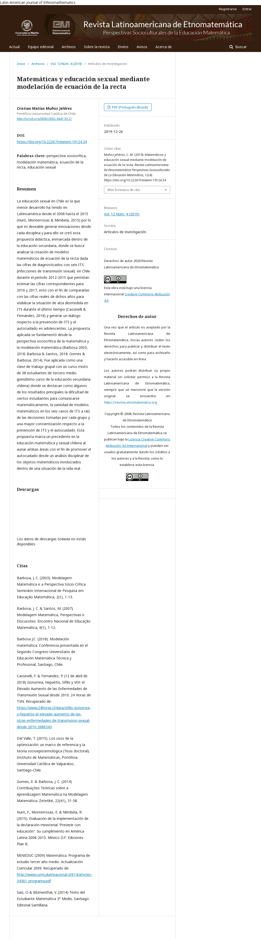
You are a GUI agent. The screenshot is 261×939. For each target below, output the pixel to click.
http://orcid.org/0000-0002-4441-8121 (44, 119)
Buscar (240, 46)
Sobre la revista (97, 46)
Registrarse (228, 9)
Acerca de (163, 46)
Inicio (21, 63)
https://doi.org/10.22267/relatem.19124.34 (52, 141)
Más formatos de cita (124, 189)
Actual (14, 46)
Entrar (247, 9)
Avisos (142, 46)
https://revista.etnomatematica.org (130, 402)
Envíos (123, 46)
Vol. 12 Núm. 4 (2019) (66, 63)
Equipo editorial (41, 46)
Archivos (69, 46)
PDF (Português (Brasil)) (129, 107)
